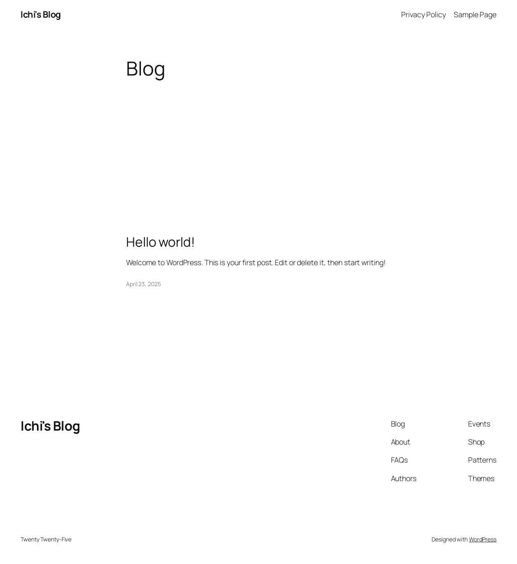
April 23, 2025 (143, 284)
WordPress (482, 539)
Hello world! (160, 242)
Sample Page (475, 14)
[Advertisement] (258, 144)
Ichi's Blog (41, 14)
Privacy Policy (423, 14)
